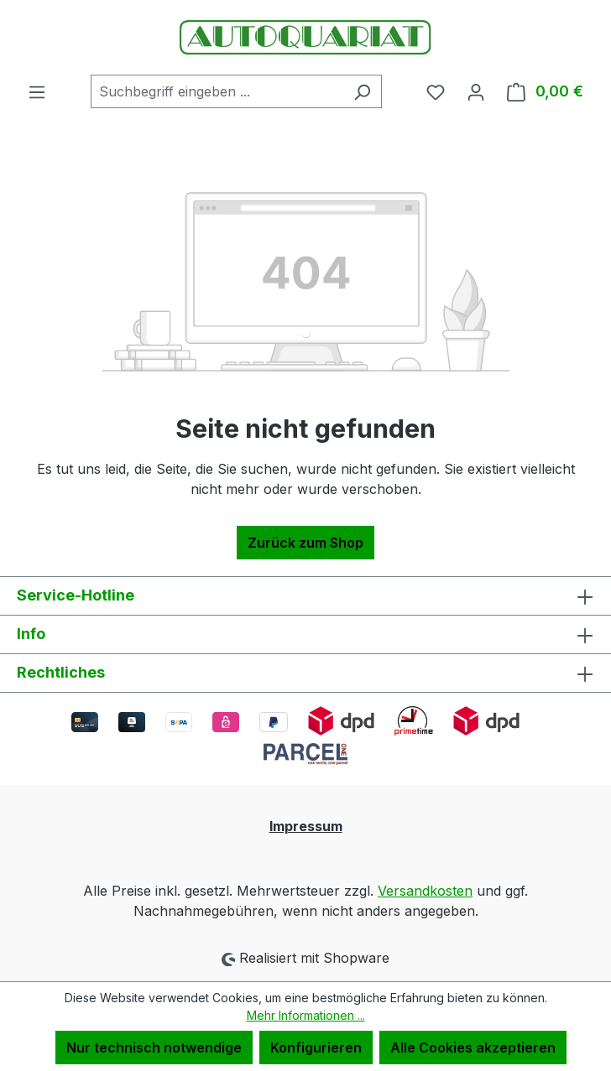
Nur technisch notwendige (154, 1047)
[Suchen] (362, 91)
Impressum (305, 826)
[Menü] (37, 91)
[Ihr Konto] (476, 91)
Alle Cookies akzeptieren (473, 1047)
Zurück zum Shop (305, 542)
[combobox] (217, 91)
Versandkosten (425, 890)
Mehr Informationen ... (306, 1015)
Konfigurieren (316, 1047)
